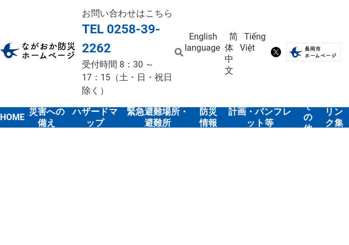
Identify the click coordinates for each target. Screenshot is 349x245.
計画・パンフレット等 (260, 117)
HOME (12, 117)
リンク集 (334, 117)
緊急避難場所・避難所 (158, 117)
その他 (308, 117)
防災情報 (208, 117)
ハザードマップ (95, 117)
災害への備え (47, 117)
